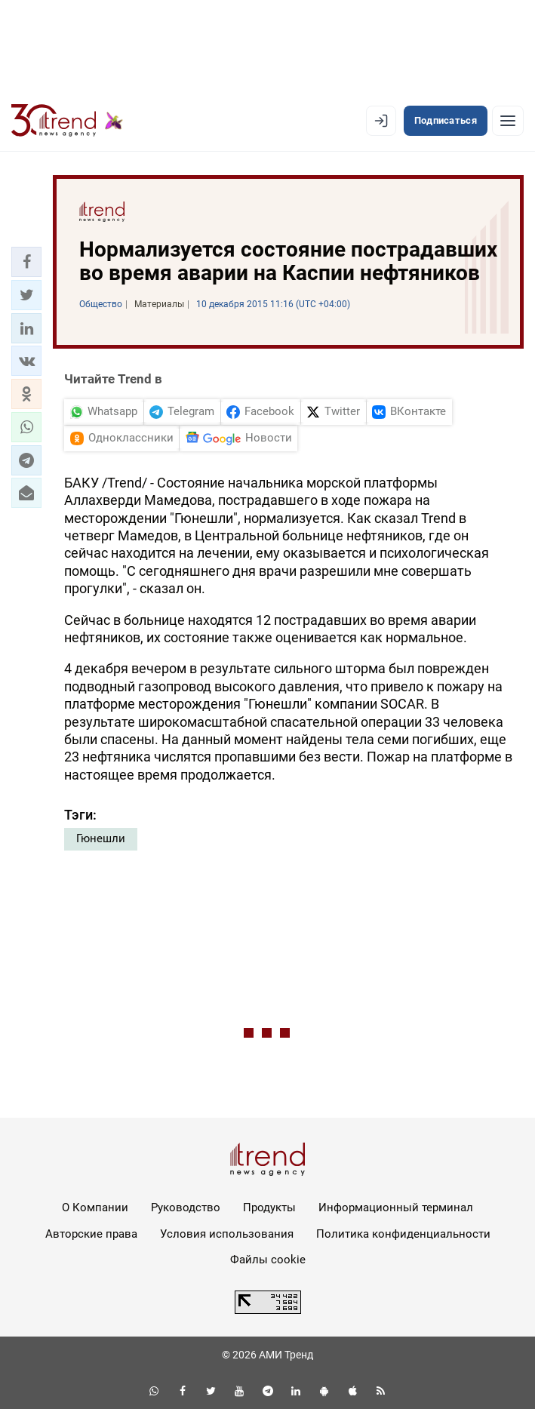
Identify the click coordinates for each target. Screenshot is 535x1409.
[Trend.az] (67, 120)
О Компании (95, 1207)
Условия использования (227, 1234)
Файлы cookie (268, 1259)
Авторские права (91, 1234)
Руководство (185, 1207)
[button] (26, 262)
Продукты (269, 1207)
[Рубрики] (508, 121)
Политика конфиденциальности (403, 1234)
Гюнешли (100, 838)
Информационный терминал (395, 1207)
